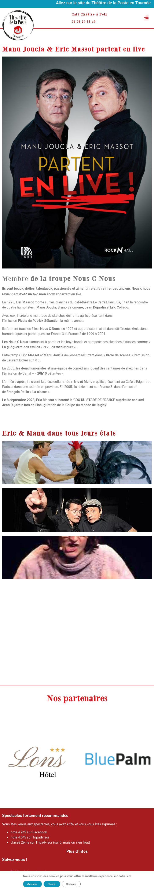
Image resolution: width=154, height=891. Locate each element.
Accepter (32, 884)
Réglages (71, 884)
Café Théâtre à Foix (89, 14)
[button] (139, 18)
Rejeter (52, 884)
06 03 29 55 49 (84, 21)
